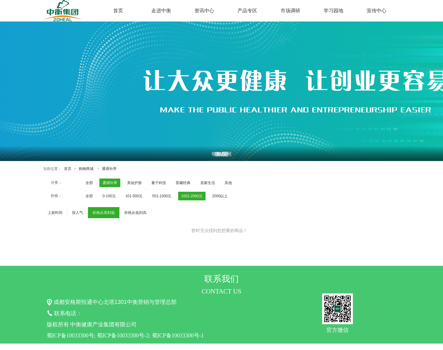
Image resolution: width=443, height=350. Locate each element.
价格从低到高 (135, 212)
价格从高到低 (104, 212)
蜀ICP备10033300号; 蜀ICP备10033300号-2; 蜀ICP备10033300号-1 (125, 335)
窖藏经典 (183, 183)
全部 (89, 183)
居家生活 (207, 183)
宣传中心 (376, 10)
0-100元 (109, 196)
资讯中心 (204, 10)
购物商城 (86, 169)
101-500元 (133, 196)
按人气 (77, 212)
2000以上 (220, 196)
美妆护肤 (134, 183)
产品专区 (247, 10)
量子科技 (158, 183)
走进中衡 (161, 10)
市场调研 (290, 10)
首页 (118, 10)
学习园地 (333, 10)
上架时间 (55, 212)
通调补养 (109, 169)
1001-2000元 (191, 196)
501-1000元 (162, 196)
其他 (228, 183)
